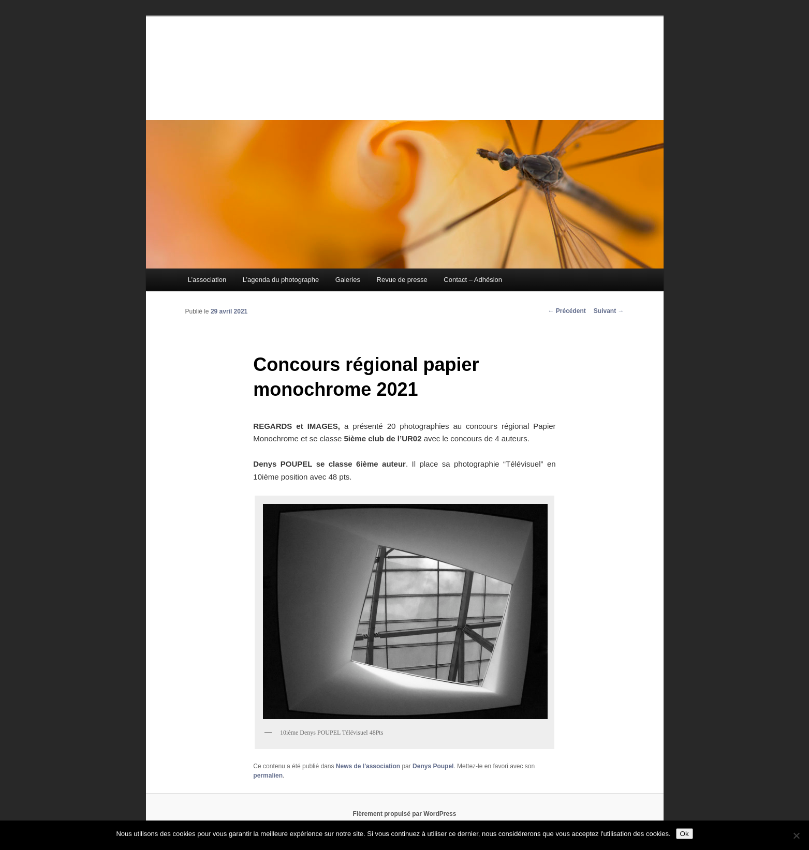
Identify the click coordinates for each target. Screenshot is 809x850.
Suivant (609, 311)
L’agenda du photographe (281, 280)
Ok (684, 834)
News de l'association (368, 766)
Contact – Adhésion (473, 280)
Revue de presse (402, 280)
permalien (268, 775)
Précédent (566, 311)
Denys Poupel (433, 766)
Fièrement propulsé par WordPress (405, 813)
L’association (207, 280)
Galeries (347, 280)
